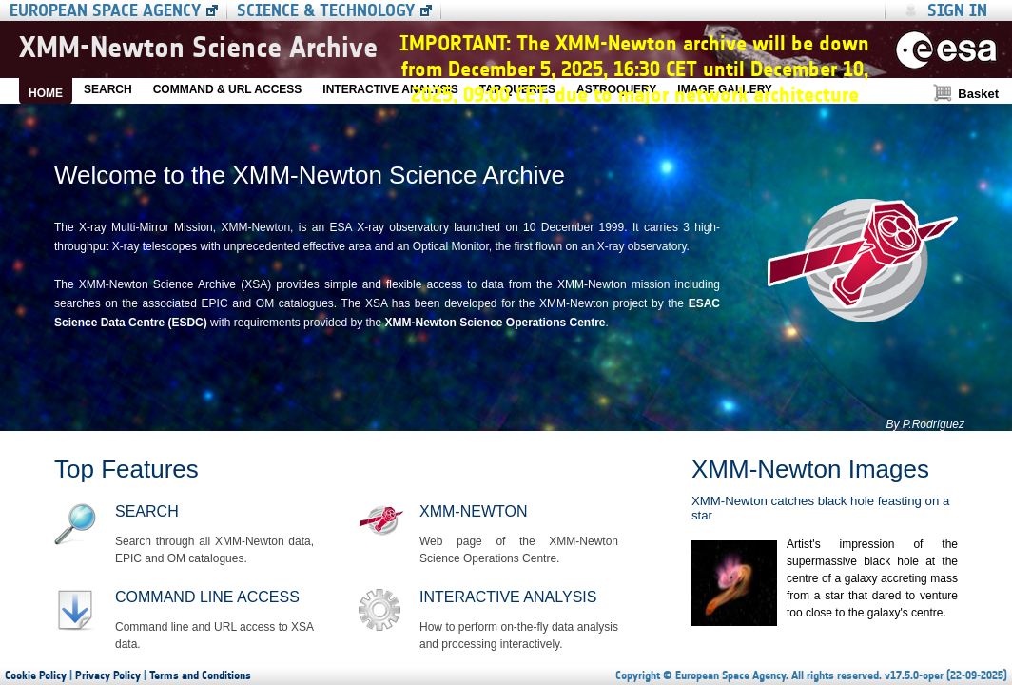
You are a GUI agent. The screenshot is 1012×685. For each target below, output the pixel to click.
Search (147, 511)
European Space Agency (105, 10)
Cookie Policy (36, 675)
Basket (978, 94)
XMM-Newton (473, 511)
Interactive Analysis (507, 597)
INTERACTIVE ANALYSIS (389, 89)
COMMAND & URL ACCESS (227, 89)
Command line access (207, 597)
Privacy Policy (108, 675)
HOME (46, 93)
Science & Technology (326, 10)
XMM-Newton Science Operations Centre (494, 322)
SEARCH (108, 89)
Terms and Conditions (200, 675)
